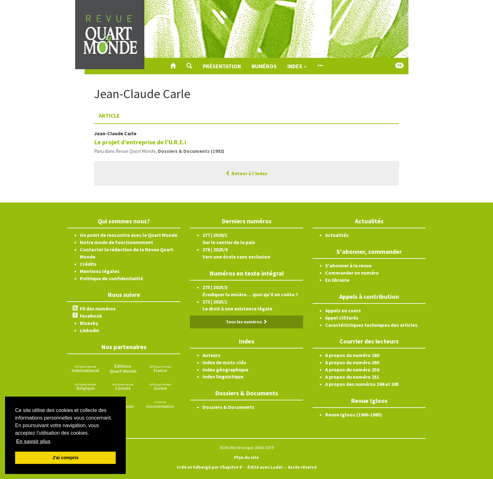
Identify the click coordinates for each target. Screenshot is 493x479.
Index (297, 66)
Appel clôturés (341, 318)
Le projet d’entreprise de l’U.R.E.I (140, 142)
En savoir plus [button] (33, 441)
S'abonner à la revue (348, 265)
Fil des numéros (98, 308)
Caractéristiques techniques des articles (371, 325)
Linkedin (89, 330)
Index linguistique (222, 376)
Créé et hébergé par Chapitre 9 (209, 467)
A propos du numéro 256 (352, 369)
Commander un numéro (352, 273)
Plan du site (246, 457)
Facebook (91, 316)
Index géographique (225, 369)
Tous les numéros (246, 322)
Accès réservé (302, 467)
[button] (189, 66)
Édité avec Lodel (264, 467)
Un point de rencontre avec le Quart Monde (128, 235)
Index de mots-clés (224, 362)
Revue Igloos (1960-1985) (353, 414)
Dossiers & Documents (228, 407)
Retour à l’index (246, 173)
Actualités (337, 235)
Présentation (222, 66)
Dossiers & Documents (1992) (191, 151)
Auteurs (211, 355)
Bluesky (89, 323)
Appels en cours (343, 310)
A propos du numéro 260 (352, 355)
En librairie (337, 280)
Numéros (264, 66)
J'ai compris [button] (65, 457)
